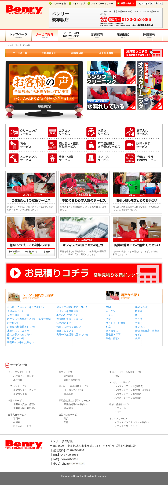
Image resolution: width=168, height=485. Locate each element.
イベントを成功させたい (69, 311)
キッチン (111, 311)
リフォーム (120, 408)
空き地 (138, 318)
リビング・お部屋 (115, 322)
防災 (66, 418)
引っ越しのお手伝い (74, 390)
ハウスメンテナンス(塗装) (128, 398)
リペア (118, 412)
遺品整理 (68, 408)
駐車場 (138, 311)
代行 (117, 376)
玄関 (108, 307)
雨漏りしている (65, 330)
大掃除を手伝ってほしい (69, 318)
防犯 (66, 422)
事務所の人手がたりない (20, 342)
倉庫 (137, 338)
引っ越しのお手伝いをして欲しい (25, 307)
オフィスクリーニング (126, 426)
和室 (108, 326)
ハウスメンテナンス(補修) (128, 394)
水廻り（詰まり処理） (24, 408)
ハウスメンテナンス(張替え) (129, 386)
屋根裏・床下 (113, 334)
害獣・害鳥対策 (72, 379)
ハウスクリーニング (23, 376)
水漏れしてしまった (18, 330)
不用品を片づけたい (67, 315)
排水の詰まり (63, 322)
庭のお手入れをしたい (19, 334)
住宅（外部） (142, 307)
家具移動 (68, 394)
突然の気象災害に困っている (72, 334)
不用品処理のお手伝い (75, 404)
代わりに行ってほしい (68, 326)
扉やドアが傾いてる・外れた (72, 307)
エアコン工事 (20, 394)
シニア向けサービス (18, 315)
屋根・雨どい (113, 338)
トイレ (109, 315)
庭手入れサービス (22, 426)
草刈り (16, 418)
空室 (137, 322)
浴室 (108, 318)
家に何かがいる (15, 338)
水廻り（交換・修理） (24, 404)
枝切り (16, 422)
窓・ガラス (112, 330)
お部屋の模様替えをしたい (21, 326)
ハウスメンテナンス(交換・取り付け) (133, 390)
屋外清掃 (17, 379)
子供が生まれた (15, 311)
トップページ (11, 45)
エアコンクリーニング (24, 390)
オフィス (140, 326)
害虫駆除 (68, 376)
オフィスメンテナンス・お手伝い (132, 422)
